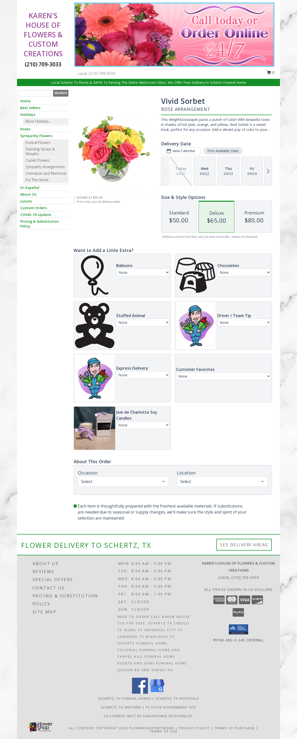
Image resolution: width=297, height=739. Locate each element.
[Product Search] (34, 93)
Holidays (27, 114)
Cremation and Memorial (46, 173)
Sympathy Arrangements (45, 166)
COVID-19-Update (35, 214)
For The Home (37, 179)
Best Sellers (30, 107)
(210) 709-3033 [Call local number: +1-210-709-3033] (102, 73)
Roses (25, 129)
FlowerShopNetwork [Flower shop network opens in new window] (151, 728)
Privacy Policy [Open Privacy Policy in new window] (194, 728)
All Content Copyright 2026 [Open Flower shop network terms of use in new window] (98, 728)
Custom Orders (33, 207)
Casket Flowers (38, 160)
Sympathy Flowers (36, 135)
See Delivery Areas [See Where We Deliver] (244, 545)
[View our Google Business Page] (157, 692)
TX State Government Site (170, 707)
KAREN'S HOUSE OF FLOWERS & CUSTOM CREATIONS (43, 34)
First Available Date (223, 150)
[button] (238, 629)
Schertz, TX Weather (121, 707)
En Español (29, 187)
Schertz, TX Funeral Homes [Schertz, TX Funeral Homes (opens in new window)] (125, 698)
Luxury (26, 201)
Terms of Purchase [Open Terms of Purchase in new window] (234, 728)
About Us (28, 194)
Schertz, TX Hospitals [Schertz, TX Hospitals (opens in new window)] (177, 698)
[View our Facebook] (140, 692)
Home (25, 101)
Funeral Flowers (38, 142)
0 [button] (270, 72)
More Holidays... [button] (38, 121)
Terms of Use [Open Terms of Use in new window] (164, 731)
